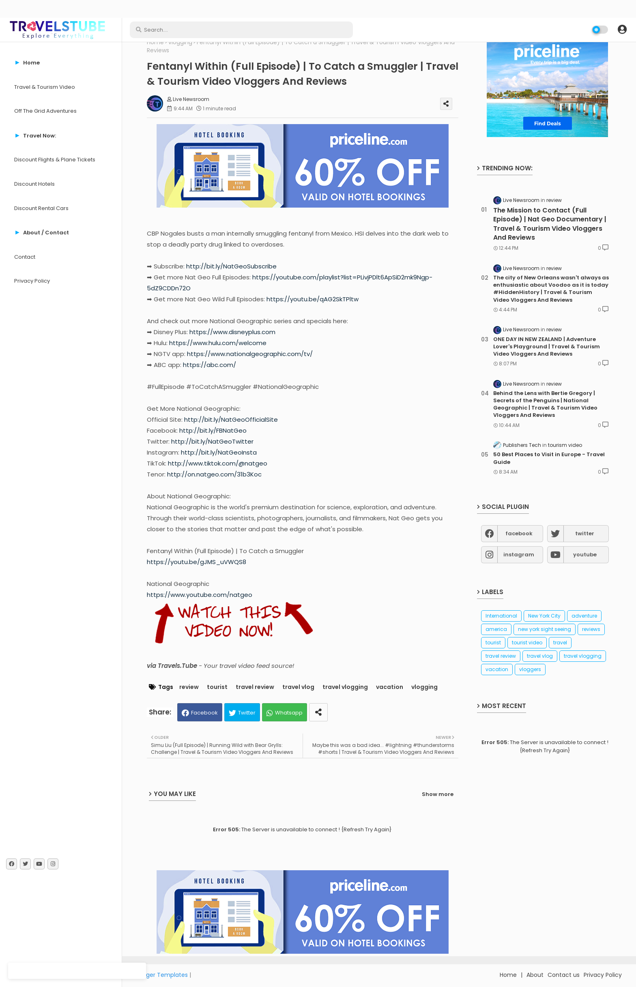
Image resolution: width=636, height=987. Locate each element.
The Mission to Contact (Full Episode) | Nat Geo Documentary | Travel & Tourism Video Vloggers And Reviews (549, 224)
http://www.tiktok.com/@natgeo (217, 463)
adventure (584, 615)
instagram (518, 554)
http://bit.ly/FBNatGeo (213, 430)
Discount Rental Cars (41, 208)
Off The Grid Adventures (45, 111)
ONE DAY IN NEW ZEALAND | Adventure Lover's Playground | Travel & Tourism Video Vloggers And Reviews (546, 347)
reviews (591, 629)
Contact (24, 257)
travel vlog (298, 687)
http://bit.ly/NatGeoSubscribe (231, 266)
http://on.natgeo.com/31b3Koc (214, 474)
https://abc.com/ (209, 364)
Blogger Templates (161, 975)
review (189, 687)
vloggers (530, 669)
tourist (217, 687)
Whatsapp (289, 713)
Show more (437, 794)
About (535, 975)
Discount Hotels (34, 184)
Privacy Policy (32, 281)
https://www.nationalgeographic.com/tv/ (250, 354)
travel (560, 642)
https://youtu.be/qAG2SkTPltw (312, 299)
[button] (622, 29)
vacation (389, 687)
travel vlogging (345, 687)
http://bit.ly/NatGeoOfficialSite (231, 419)
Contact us (564, 975)
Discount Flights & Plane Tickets (54, 159)
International (501, 615)
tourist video (527, 642)
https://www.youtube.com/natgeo (199, 594)
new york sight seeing (544, 629)
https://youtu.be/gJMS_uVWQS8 (196, 562)
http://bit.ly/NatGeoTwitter (212, 441)
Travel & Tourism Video (44, 87)
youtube (585, 554)
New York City (544, 615)
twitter (584, 533)
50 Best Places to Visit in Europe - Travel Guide (549, 458)
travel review (255, 687)
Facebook (204, 713)
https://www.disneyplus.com (232, 332)
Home (155, 42)
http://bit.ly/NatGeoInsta (219, 452)
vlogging (180, 42)
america (496, 629)
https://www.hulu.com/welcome (217, 343)
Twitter (247, 713)
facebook (519, 533)
